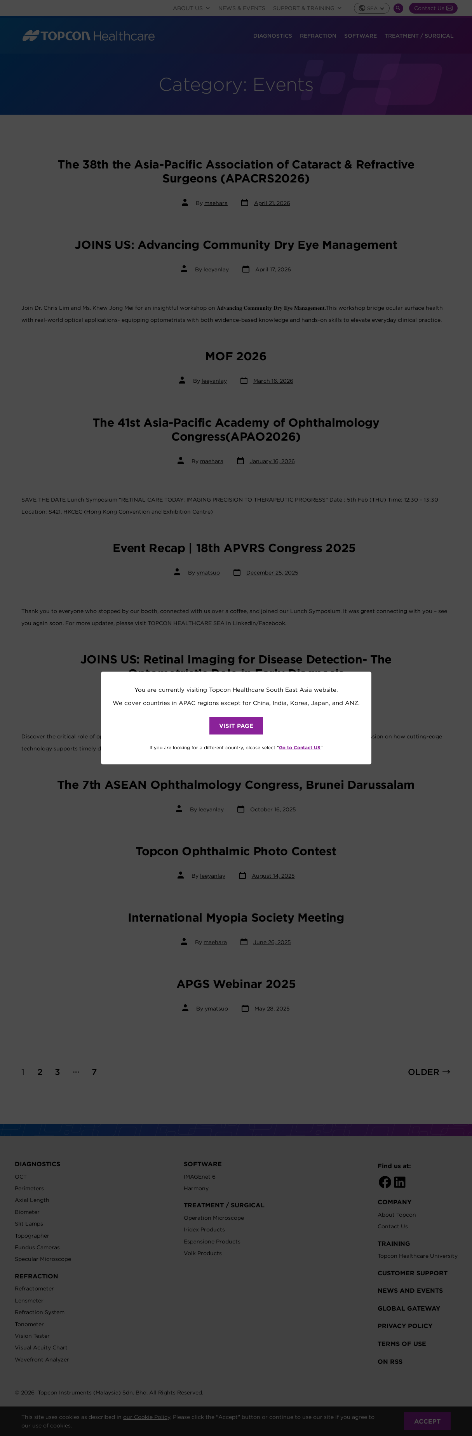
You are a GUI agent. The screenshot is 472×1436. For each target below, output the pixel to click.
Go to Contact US (299, 747)
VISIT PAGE (236, 725)
